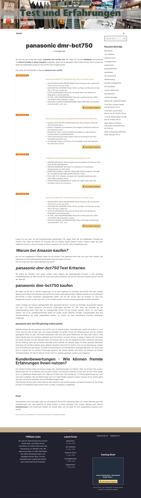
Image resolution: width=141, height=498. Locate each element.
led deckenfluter (110, 76)
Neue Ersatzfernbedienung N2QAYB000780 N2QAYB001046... (72, 119)
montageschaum (110, 61)
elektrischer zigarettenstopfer (115, 101)
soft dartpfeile (109, 86)
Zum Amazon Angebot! (92, 107)
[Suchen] (123, 33)
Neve (17, 495)
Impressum (114, 436)
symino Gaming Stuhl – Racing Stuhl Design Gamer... (108, 476)
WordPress (36, 495)
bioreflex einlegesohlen (112, 83)
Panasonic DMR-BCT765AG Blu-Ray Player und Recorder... (70, 79)
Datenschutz (102, 436)
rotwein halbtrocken (111, 90)
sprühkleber (108, 72)
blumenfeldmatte (110, 69)
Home (19, 33)
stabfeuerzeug (109, 79)
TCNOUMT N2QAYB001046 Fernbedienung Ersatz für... (69, 158)
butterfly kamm (110, 58)
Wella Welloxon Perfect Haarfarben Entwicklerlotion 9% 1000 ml (114, 125)
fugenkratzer (109, 65)
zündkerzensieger (110, 97)
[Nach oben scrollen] (70, 429)
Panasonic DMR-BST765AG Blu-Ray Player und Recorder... (70, 198)
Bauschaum (108, 51)
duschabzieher (109, 94)
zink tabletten (109, 54)
